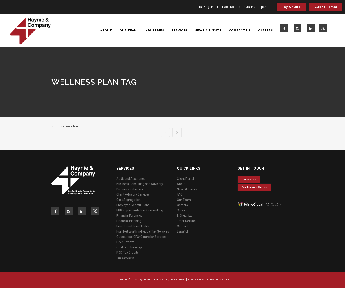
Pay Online (291, 7)
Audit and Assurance (130, 178)
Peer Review (125, 242)
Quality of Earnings (129, 247)
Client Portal (325, 7)
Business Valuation (129, 189)
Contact (182, 226)
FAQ (180, 194)
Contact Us (249, 179)
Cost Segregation (128, 200)
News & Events (187, 189)
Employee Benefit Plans (132, 205)
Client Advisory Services (133, 194)
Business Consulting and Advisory (139, 184)
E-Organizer (185, 215)
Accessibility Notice (217, 279)
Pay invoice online (254, 187)
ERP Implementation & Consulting (139, 210)
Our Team (184, 200)
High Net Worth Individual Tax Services (142, 231)
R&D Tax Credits (127, 252)
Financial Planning (128, 221)
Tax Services (125, 258)
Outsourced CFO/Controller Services (141, 236)
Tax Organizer (208, 7)
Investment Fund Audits (132, 226)
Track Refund (231, 7)
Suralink (249, 7)
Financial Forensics (129, 215)
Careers (182, 205)
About (181, 184)
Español (263, 7)
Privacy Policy (195, 279)
